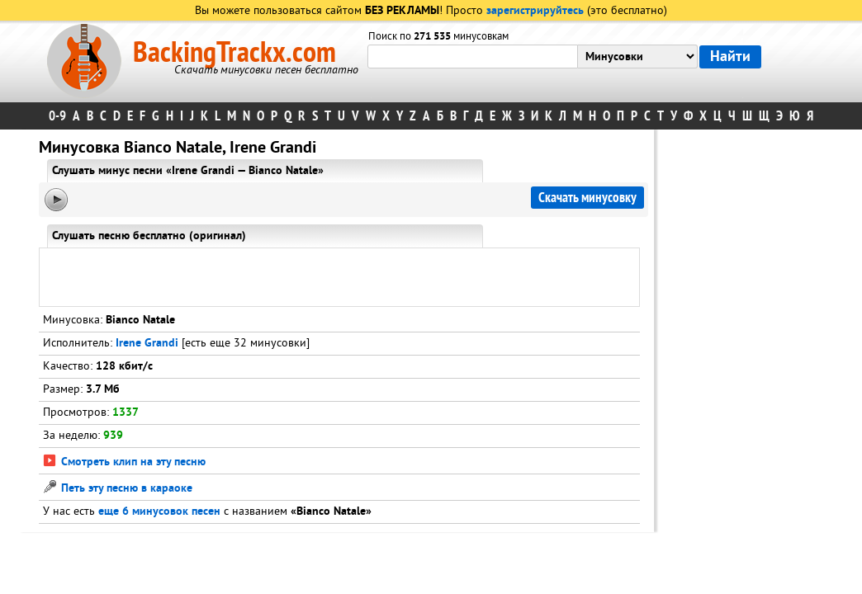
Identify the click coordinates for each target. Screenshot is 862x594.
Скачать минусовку (587, 197)
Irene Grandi (147, 344)
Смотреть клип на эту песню (124, 462)
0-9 (57, 116)
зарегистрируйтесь (535, 11)
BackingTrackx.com (234, 52)
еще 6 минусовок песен (159, 512)
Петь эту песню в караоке (117, 489)
